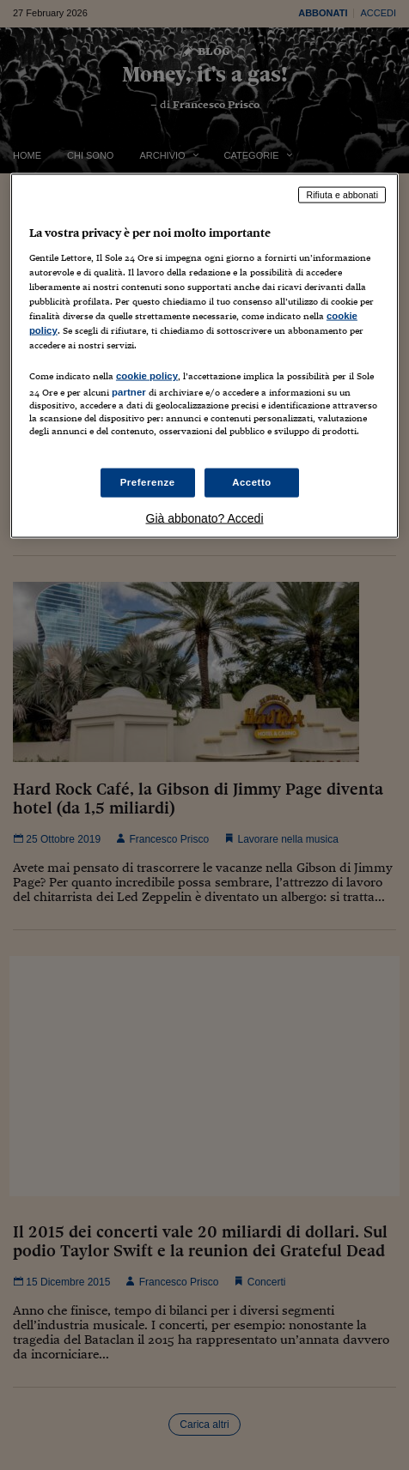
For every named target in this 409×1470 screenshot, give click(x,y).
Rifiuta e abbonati (342, 195)
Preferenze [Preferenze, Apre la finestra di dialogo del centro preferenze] (147, 482)
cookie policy (147, 376)
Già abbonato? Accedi (205, 518)
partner (129, 392)
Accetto (252, 482)
